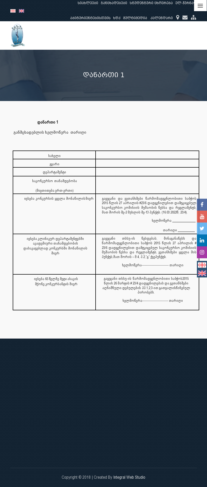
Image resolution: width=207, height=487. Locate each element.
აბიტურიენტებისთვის (90, 18)
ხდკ (116, 18)
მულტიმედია (135, 18)
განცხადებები (114, 3)
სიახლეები (88, 3)
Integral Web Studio (129, 477)
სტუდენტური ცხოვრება (151, 3)
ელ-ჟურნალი (187, 3)
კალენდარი (162, 18)
